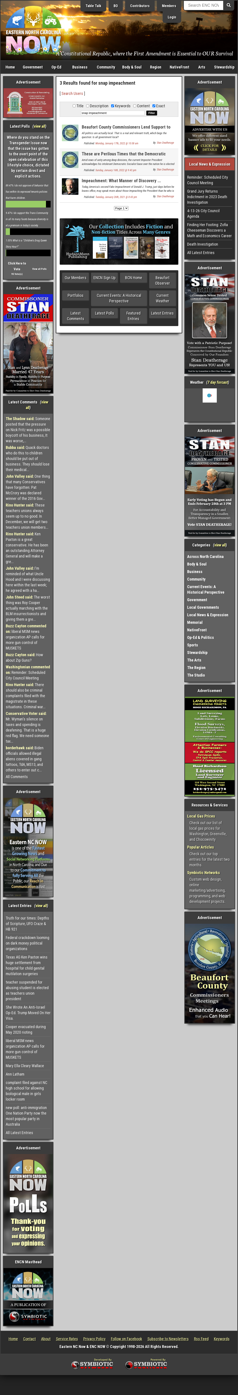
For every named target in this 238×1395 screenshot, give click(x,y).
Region (155, 67)
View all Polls (39, 269)
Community (106, 67)
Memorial (195, 622)
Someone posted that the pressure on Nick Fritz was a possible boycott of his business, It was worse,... (28, 429)
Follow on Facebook (126, 1338)
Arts (201, 67)
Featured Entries (133, 316)
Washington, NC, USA (209, 405)
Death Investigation (202, 244)
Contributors (140, 6)
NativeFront (179, 67)
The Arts (194, 660)
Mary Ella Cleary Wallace (25, 1065)
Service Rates (67, 1338)
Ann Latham (15, 1074)
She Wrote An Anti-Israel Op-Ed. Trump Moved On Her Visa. (28, 1013)
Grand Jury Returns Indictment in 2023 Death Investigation (207, 197)
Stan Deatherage (165, 142)
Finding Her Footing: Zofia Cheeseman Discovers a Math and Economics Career (209, 230)
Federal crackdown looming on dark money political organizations (27, 943)
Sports (192, 645)
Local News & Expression (207, 614)
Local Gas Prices (201, 816)
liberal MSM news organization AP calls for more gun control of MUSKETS (26, 637)
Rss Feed (201, 1338)
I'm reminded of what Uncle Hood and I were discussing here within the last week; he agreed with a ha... (28, 579)
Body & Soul (132, 67)
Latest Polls (104, 313)
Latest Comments (75, 316)
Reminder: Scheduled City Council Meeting (28, 672)
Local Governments (203, 607)
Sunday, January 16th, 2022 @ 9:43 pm (115, 170)
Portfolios (76, 295)
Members (169, 6)
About (46, 1338)
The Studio (196, 675)
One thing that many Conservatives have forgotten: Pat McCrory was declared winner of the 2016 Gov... (28, 487)
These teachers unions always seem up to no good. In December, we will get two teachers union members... (27, 516)
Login (172, 17)
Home (10, 67)
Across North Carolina (205, 556)
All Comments (17, 776)
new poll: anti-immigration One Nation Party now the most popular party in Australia (26, 1116)
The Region (196, 667)
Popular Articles (200, 847)
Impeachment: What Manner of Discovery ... (121, 180)
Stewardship (224, 67)
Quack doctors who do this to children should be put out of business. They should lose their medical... (28, 458)
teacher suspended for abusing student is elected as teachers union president (27, 990)
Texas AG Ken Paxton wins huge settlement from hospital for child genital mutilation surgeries (27, 965)
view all (39, 126)
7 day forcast (218, 382)
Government (33, 67)
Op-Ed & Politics (200, 637)
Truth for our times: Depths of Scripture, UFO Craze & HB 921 (27, 923)
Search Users (72, 93)
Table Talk (93, 6)
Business (80, 67)
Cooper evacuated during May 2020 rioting (26, 1029)
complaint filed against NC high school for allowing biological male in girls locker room (26, 1091)
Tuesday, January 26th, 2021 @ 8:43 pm (116, 197)
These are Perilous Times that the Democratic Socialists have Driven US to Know (124, 156)
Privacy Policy (94, 1338)
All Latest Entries (19, 1132)
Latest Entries (162, 313)
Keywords (222, 1338)
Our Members (75, 277)
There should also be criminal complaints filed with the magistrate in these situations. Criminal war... (26, 695)
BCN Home (133, 277)
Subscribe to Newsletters (168, 1338)
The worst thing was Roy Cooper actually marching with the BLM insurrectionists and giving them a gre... (28, 608)
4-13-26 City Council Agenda (203, 213)
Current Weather (162, 298)
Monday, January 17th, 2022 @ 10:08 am (116, 143)
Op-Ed (56, 67)
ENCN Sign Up (104, 277)
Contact (29, 1338)
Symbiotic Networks (203, 872)
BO (116, 6)
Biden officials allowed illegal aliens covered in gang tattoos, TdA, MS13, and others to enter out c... (25, 758)
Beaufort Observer (162, 280)
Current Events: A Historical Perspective (119, 298)
